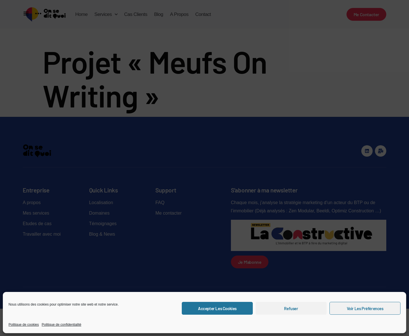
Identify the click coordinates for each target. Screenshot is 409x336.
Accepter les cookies (217, 308)
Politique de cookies (24, 325)
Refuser (291, 308)
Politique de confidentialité (61, 325)
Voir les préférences (365, 308)
